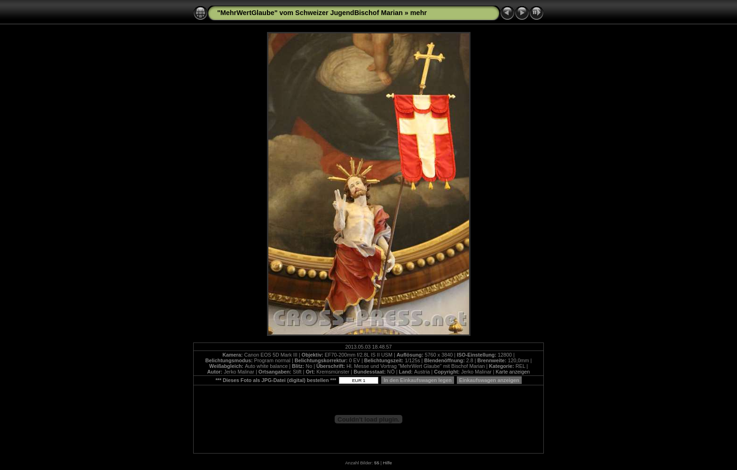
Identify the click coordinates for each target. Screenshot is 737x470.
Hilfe (387, 462)
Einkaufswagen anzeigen (489, 380)
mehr (418, 12)
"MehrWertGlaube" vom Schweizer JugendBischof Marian (310, 12)
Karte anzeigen (513, 371)
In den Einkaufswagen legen (417, 380)
